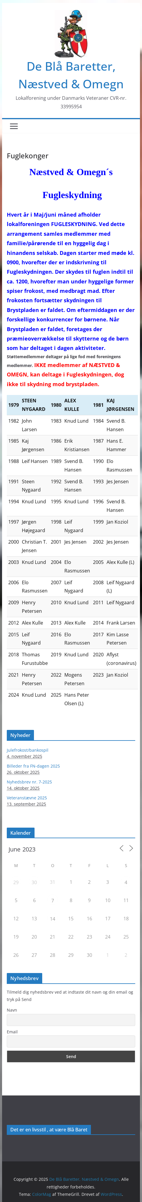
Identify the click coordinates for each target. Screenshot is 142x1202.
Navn (12, 1010)
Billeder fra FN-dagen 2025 (33, 766)
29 (16, 882)
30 (34, 882)
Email (12, 1032)
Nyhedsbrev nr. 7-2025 (29, 782)
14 (52, 919)
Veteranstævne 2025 (27, 798)
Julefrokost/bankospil (27, 750)
